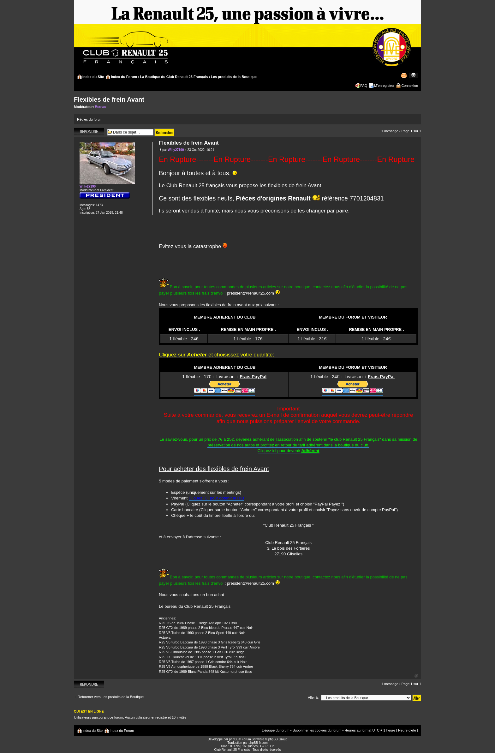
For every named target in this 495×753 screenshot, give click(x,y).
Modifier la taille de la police (413, 75)
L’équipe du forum (275, 730)
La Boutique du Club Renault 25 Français (174, 77)
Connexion (409, 85)
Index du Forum (124, 77)
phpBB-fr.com (258, 742)
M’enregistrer (384, 85)
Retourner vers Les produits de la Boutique (111, 697)
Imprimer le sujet (403, 75)
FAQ (363, 85)
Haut (416, 676)
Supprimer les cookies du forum (317, 730)
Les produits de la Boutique (234, 77)
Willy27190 (176, 150)
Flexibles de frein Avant (109, 99)
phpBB (233, 739)
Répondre (89, 131)
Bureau (100, 107)
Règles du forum (90, 119)
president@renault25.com (250, 293)
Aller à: (313, 697)
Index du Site (93, 77)
